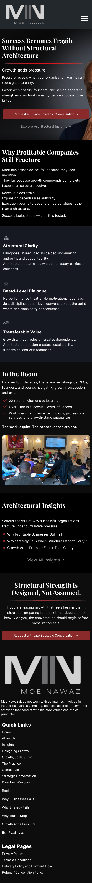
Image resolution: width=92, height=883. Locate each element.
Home (6, 732)
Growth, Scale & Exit (17, 757)
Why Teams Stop (14, 816)
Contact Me (10, 770)
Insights (8, 745)
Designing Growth (15, 751)
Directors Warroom (16, 782)
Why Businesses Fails (18, 799)
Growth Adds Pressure (19, 824)
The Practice (11, 763)
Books (6, 791)
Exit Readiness (13, 832)
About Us (9, 738)
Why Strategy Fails (16, 807)
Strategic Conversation (19, 776)
